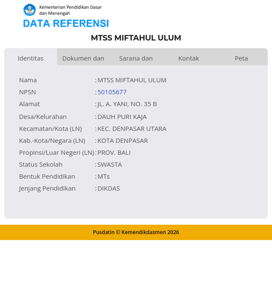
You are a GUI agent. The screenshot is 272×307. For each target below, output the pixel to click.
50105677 (112, 91)
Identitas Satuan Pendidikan (30, 59)
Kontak (188, 58)
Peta (241, 58)
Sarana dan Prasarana (136, 59)
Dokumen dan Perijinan (83, 59)
